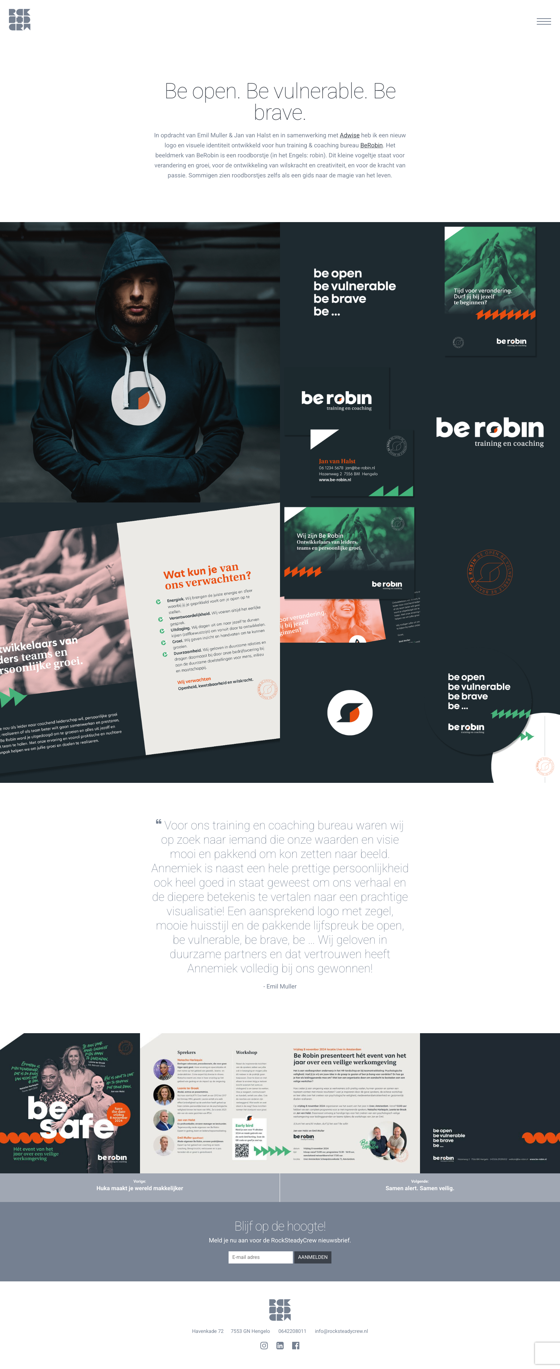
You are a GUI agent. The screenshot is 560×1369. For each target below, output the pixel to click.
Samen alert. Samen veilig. (420, 1188)
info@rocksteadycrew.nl (341, 1331)
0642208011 (292, 1331)
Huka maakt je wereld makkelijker (139, 1188)
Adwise (350, 135)
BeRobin (371, 145)
